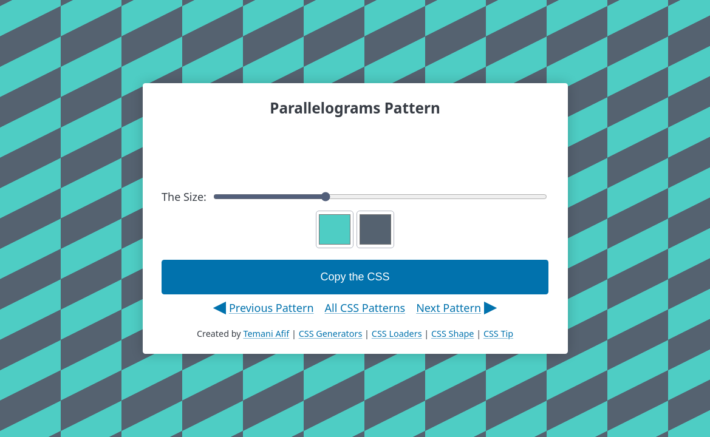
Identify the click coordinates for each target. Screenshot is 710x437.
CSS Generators (331, 333)
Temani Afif (266, 333)
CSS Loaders (397, 333)
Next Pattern (448, 307)
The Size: (354, 196)
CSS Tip (498, 333)
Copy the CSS (354, 277)
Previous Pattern (271, 307)
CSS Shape (452, 333)
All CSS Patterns (365, 307)
